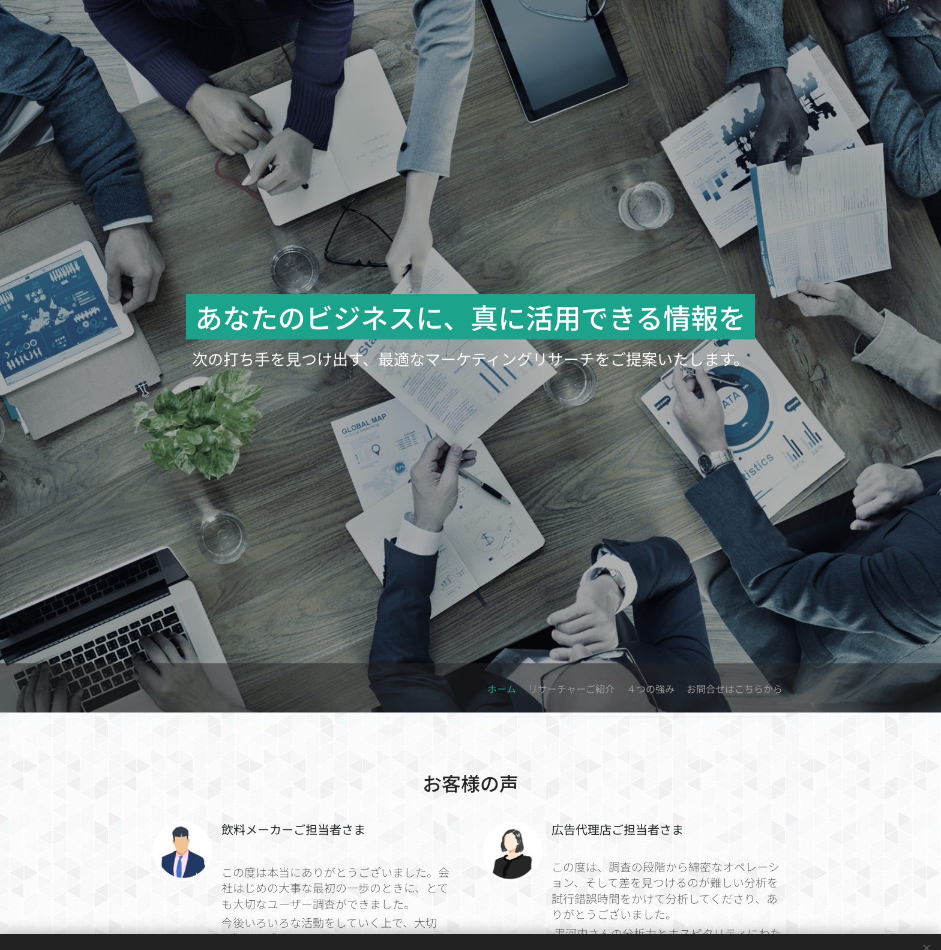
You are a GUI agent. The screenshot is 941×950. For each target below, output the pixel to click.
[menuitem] (713, 687)
